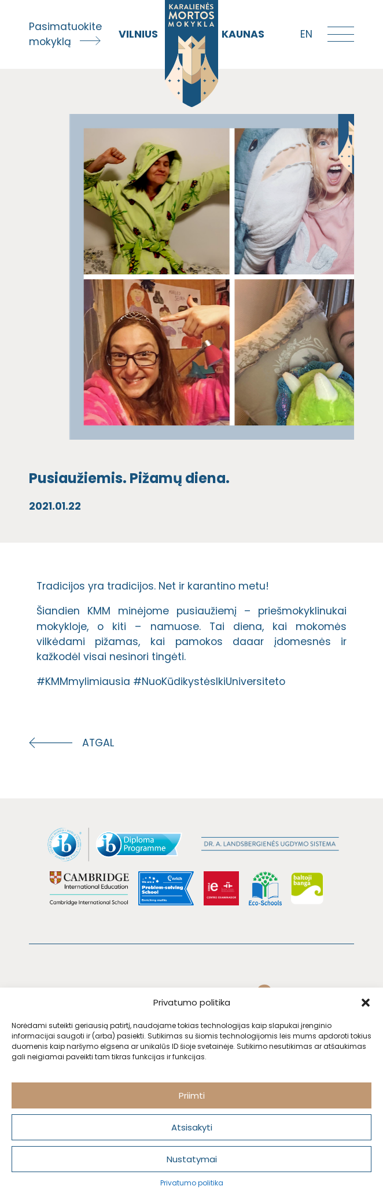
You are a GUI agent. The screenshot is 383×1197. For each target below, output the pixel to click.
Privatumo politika (191, 1183)
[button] (365, 1002)
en (306, 34)
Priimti (192, 1095)
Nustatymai (192, 1159)
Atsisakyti (191, 1127)
